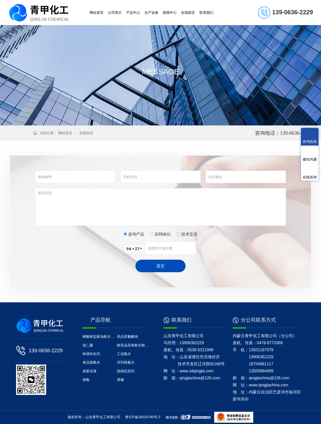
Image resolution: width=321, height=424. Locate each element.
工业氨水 (124, 354)
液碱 (120, 380)
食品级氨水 (91, 362)
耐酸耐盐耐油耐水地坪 (99, 336)
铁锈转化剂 (93, 354)
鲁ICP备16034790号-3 (142, 417)
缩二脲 (88, 345)
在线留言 (86, 133)
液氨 (86, 380)
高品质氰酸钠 (127, 336)
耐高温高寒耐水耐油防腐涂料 (133, 345)
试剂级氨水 (125, 362)
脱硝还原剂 (125, 371)
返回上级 (20, 136)
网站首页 (65, 133)
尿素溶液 (90, 371)
